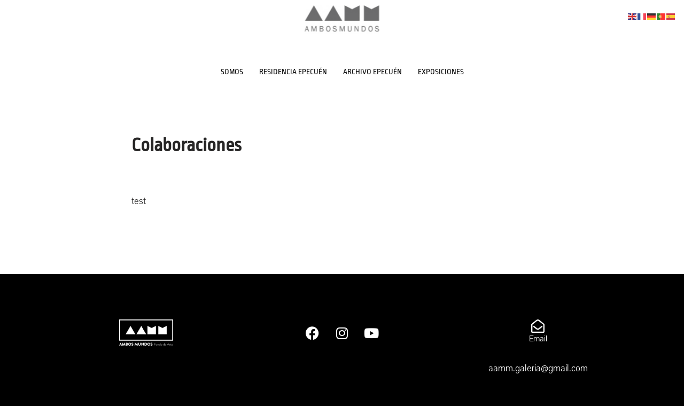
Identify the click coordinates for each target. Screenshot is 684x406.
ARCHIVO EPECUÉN (372, 71)
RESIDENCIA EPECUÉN (293, 71)
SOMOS (232, 71)
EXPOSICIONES (441, 71)
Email (538, 338)
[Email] (538, 326)
